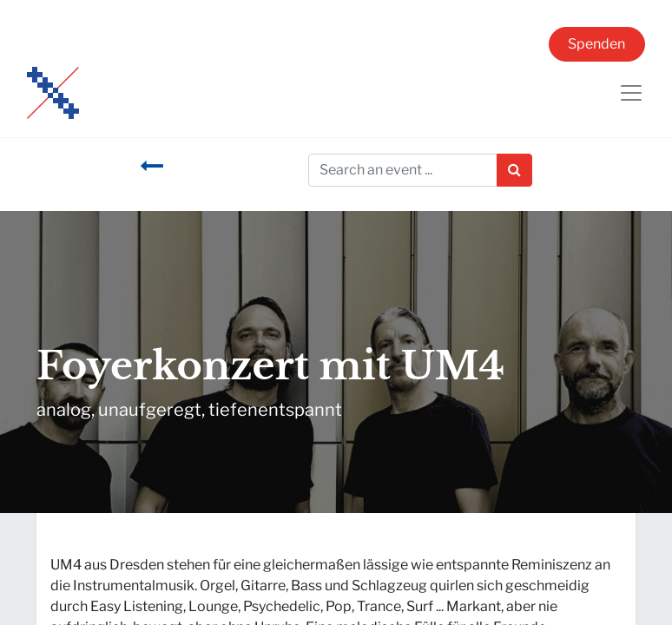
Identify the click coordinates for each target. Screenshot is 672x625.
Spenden (596, 44)
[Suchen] (514, 170)
